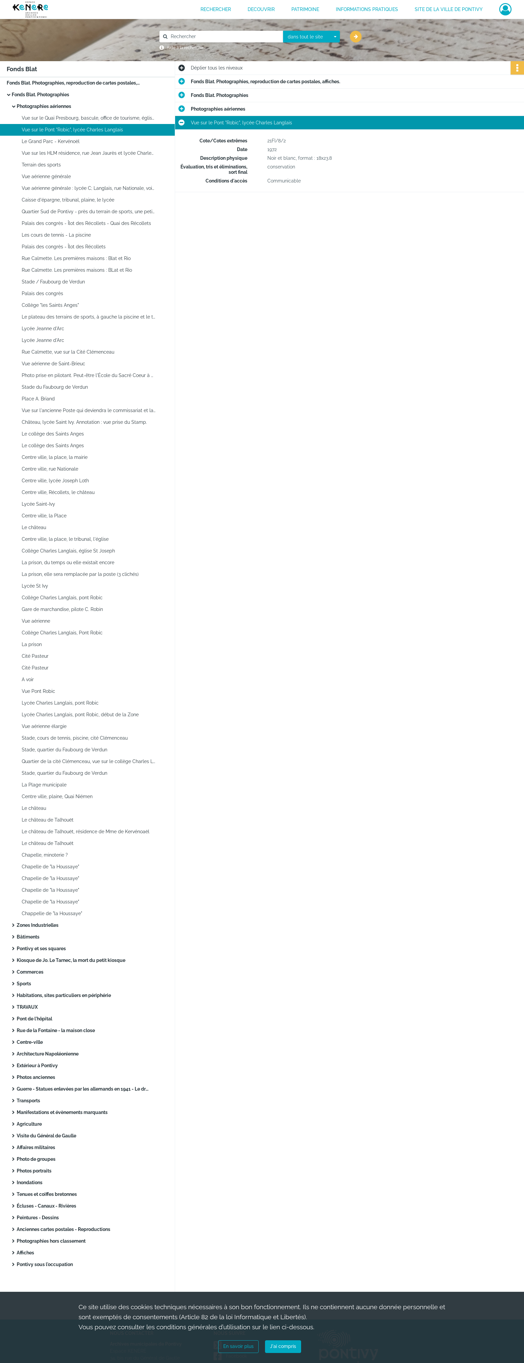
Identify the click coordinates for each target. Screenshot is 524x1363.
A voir (28, 679)
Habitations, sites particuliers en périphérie (64, 995)
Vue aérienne (36, 621)
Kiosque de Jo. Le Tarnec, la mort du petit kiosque (71, 960)
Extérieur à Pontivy (37, 1065)
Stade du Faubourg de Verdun (55, 387)
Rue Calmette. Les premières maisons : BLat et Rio (77, 270)
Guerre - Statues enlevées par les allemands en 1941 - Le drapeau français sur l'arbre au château (83, 1089)
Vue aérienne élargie (44, 726)
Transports (28, 1100)
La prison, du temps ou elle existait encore (68, 562)
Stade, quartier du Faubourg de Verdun (64, 749)
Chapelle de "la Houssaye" (50, 866)
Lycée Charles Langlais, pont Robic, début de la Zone (80, 714)
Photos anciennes (36, 1077)
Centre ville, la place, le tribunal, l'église (65, 539)
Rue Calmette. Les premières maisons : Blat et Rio (76, 258)
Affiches (25, 1252)
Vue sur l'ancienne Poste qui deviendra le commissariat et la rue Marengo (88, 410)
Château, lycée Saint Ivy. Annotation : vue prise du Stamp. (84, 422)
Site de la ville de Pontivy (449, 9)
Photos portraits (34, 1170)
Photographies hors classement (51, 1241)
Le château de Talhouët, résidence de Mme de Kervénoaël (85, 831)
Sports (24, 983)
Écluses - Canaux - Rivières (46, 1206)
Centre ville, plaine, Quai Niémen (57, 796)
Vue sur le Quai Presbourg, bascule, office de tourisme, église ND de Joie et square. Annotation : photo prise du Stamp (88, 118)
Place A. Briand (38, 398)
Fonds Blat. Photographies (40, 94)
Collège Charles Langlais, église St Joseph (68, 550)
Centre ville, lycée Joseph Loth (55, 480)
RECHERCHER (216, 9)
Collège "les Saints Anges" (50, 305)
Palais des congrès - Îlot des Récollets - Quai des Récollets (86, 223)
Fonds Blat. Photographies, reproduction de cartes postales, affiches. (73, 83)
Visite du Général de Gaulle (46, 1135)
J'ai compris (283, 1346)
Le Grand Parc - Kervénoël (51, 141)
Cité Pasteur (35, 656)
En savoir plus (238, 1346)
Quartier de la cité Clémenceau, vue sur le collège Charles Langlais (88, 761)
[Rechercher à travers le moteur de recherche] (224, 36)
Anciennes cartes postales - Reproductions (63, 1229)
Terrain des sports (41, 164)
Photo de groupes (36, 1159)
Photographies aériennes (44, 106)
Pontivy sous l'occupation (45, 1264)
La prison (32, 644)
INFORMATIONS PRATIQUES (367, 9)
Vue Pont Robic (38, 691)
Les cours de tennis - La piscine (56, 235)
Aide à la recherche (185, 47)
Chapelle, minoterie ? (45, 855)
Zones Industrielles (37, 925)
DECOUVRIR (261, 9)
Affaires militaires (36, 1147)
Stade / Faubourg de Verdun (53, 281)
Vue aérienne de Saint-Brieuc (53, 363)
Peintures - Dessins (38, 1217)
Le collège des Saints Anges (53, 434)
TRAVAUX (27, 1007)
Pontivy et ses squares (41, 948)
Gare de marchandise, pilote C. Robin (62, 609)
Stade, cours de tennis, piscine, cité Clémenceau (75, 738)
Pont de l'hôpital (34, 1018)
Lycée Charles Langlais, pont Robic (60, 703)
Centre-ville (30, 1042)
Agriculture (29, 1124)
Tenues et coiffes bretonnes (47, 1194)
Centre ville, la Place (44, 515)
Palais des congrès (42, 293)
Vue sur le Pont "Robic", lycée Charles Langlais (72, 129)
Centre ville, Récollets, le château (58, 492)
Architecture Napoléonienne (48, 1054)
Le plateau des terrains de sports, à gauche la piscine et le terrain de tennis (88, 317)
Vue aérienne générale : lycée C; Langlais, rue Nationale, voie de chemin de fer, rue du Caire (88, 188)
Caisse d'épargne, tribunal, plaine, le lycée (68, 200)
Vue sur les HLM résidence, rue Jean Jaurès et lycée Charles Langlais (88, 153)
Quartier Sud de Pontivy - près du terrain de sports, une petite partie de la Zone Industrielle (88, 211)
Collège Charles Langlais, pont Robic (62, 597)
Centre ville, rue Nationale (50, 469)
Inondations (29, 1182)
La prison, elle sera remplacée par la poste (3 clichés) (80, 574)
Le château (34, 527)
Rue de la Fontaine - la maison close (56, 1030)
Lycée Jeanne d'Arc (43, 328)
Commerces (30, 972)
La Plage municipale (44, 784)
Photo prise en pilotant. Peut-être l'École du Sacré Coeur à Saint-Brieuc (88, 375)
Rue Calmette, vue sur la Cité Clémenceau (68, 352)
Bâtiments (28, 937)
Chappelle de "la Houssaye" (52, 913)
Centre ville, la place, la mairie (55, 457)
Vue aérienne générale (46, 176)
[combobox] (311, 37)
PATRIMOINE (305, 9)
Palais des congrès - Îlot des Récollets (64, 246)
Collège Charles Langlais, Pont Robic (62, 632)
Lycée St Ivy (35, 586)
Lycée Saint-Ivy (38, 504)
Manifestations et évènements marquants (62, 1112)
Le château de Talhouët (48, 820)
